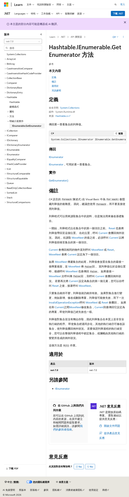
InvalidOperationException (64, 302)
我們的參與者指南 (68, 427)
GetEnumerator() (58, 180)
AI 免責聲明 (9, 489)
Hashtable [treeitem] (14, 102)
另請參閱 (56, 90)
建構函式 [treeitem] (14, 106)
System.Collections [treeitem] (16, 54)
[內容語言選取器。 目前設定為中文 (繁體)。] (12, 482)
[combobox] (23, 41)
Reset (112, 228)
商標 (104, 489)
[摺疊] (41, 34)
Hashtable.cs (61, 115)
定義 (54, 77)
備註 (54, 81)
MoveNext (78, 237)
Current (103, 233)
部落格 (33, 489)
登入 (122, 4)
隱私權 (55, 489)
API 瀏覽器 (76, 36)
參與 (46, 489)
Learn (52, 36)
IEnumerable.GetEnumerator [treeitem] (26, 125)
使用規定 (93, 489)
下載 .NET (118, 13)
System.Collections (69, 107)
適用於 (55, 85)
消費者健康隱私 (74, 489)
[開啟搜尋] (115, 5)
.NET (63, 36)
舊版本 (22, 489)
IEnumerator (56, 157)
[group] (87, 139)
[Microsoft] (6, 4)
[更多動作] (123, 37)
